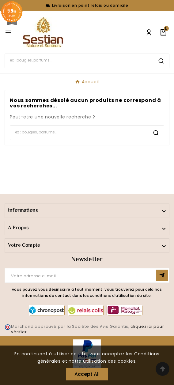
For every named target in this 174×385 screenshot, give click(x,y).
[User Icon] (149, 32)
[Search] (79, 60)
